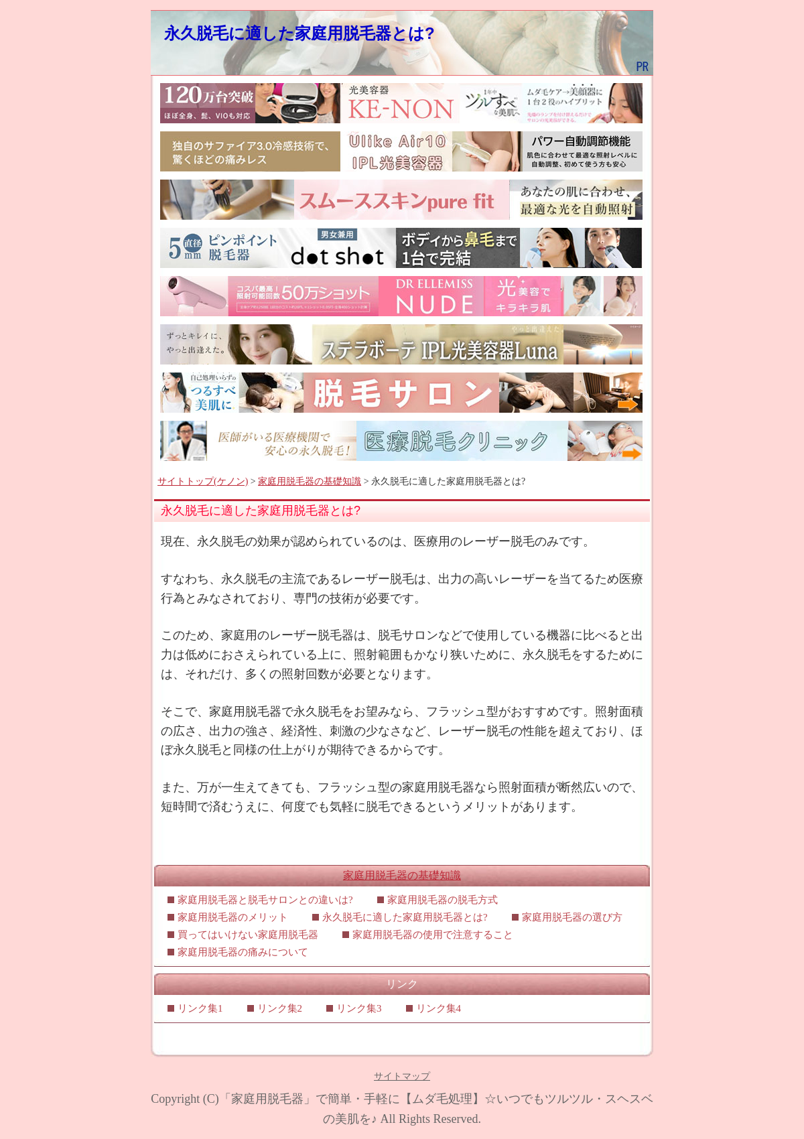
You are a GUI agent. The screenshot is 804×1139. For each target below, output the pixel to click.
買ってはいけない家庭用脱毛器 (248, 934)
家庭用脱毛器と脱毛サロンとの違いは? (265, 899)
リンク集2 (280, 1008)
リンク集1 (200, 1008)
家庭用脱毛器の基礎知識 (309, 481)
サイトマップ (402, 1076)
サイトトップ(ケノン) (202, 481)
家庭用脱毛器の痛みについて (243, 952)
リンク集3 (359, 1008)
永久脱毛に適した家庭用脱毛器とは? (299, 33)
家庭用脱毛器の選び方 (572, 917)
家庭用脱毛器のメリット (233, 917)
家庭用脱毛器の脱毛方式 (442, 899)
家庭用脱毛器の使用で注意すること (437, 934)
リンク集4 (439, 1008)
